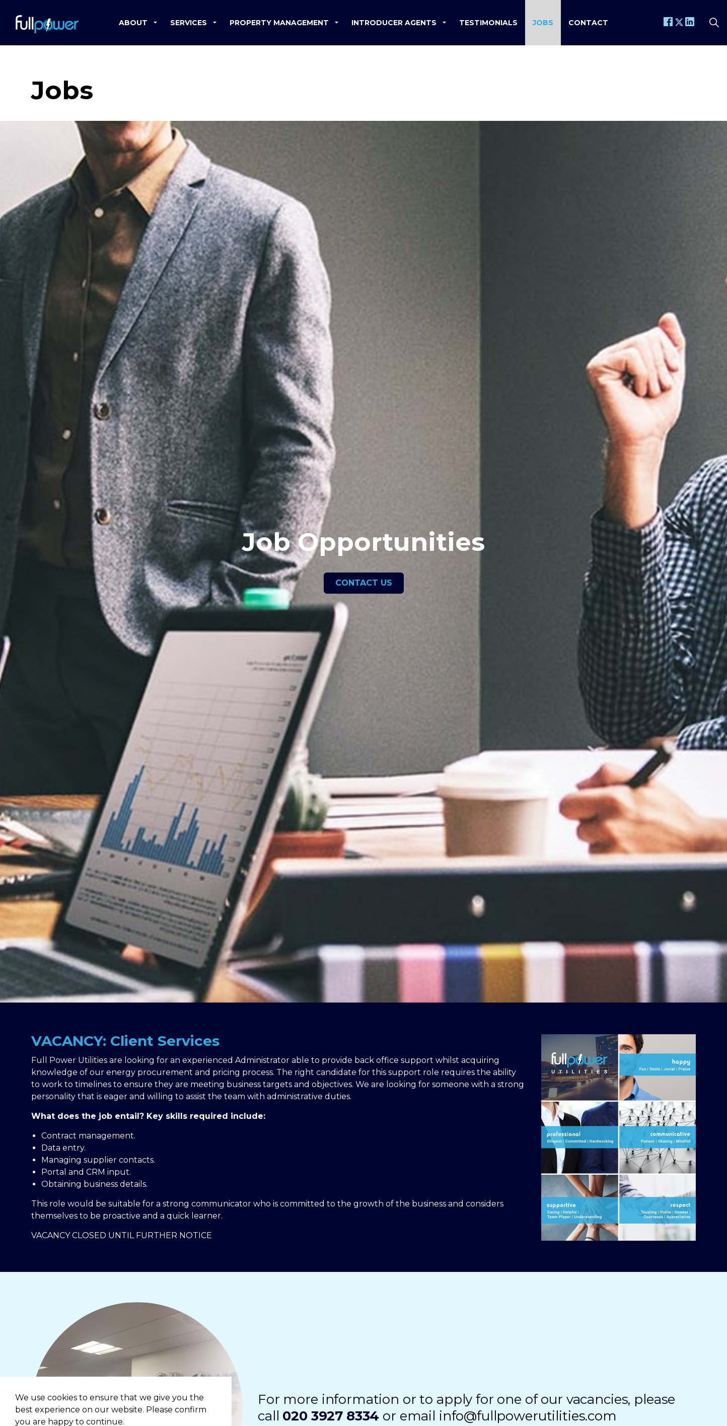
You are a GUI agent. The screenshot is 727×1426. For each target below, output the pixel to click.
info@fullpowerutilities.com (528, 1416)
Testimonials (488, 22)
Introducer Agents (394, 22)
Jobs (543, 22)
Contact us (363, 583)
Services (188, 22)
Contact (588, 22)
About (133, 22)
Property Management (279, 22)
